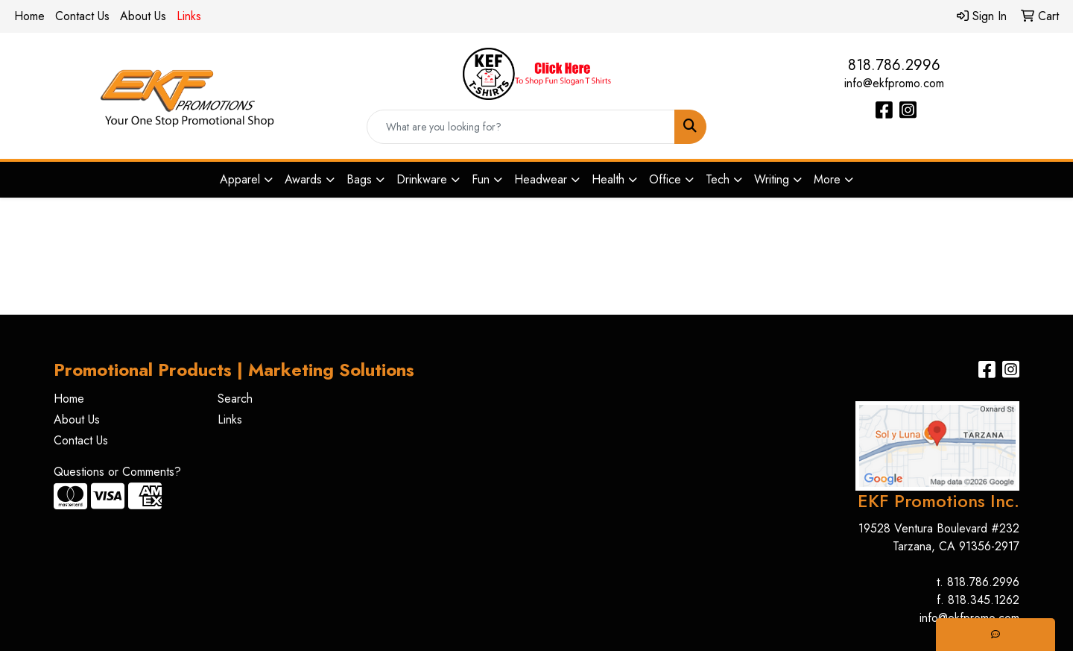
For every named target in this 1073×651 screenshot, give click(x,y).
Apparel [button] (240, 179)
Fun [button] (481, 179)
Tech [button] (717, 179)
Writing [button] (771, 179)
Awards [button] (303, 179)
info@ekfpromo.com (894, 83)
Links (230, 419)
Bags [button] (359, 179)
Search (235, 398)
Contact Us (82, 16)
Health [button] (608, 179)
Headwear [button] (540, 179)
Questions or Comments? (117, 471)
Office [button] (665, 179)
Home (29, 16)
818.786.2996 (894, 65)
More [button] (827, 179)
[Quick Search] (521, 127)
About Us (143, 16)
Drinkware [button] (421, 179)
